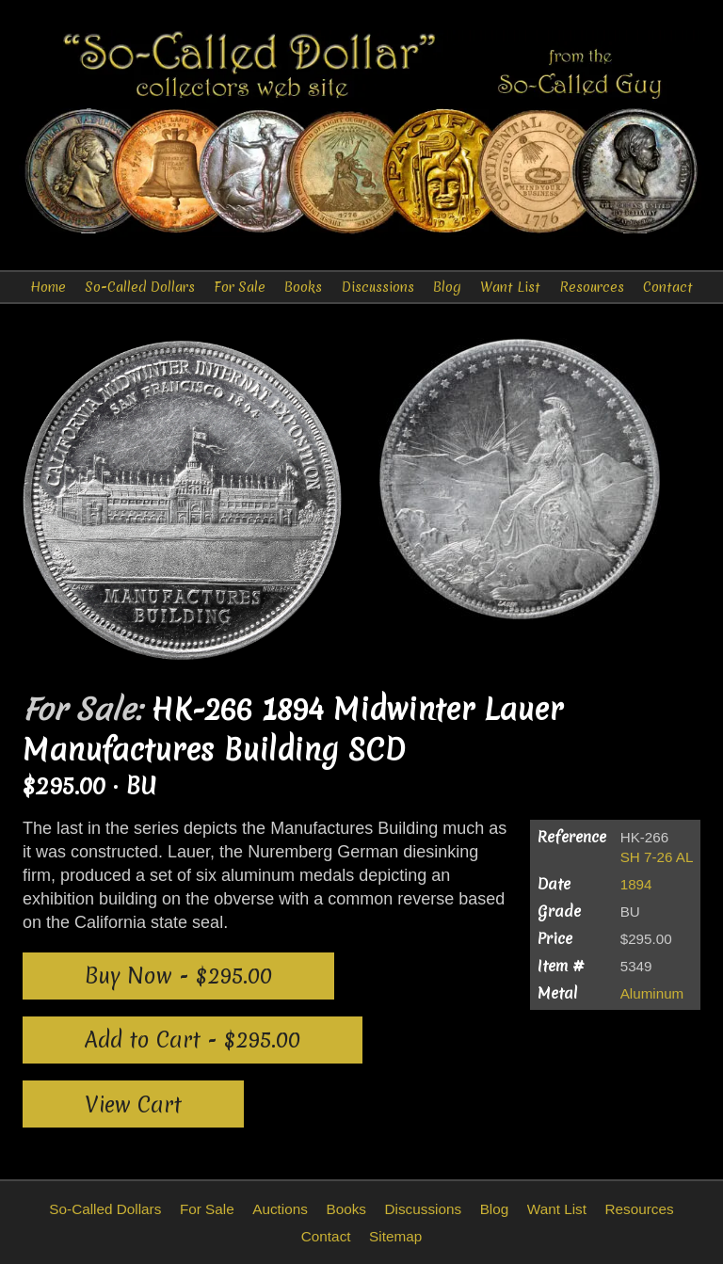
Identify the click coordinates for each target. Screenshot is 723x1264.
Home (48, 287)
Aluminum (652, 993)
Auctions (280, 1209)
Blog (447, 287)
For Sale (239, 287)
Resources (591, 287)
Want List (510, 287)
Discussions (378, 287)
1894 (636, 884)
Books (303, 287)
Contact (668, 287)
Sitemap (395, 1236)
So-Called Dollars (140, 287)
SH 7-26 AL (657, 857)
